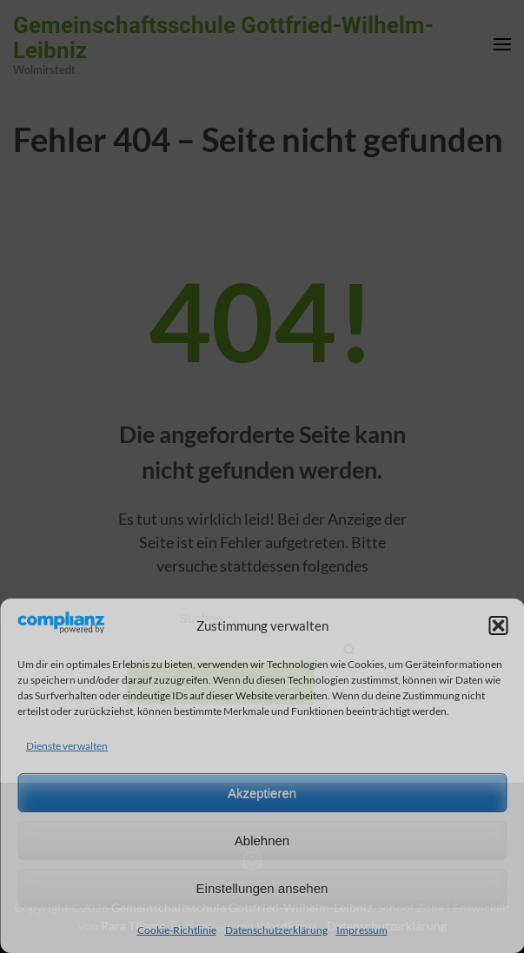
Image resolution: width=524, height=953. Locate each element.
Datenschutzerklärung (276, 929)
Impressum (362, 929)
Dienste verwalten (67, 745)
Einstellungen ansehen (262, 888)
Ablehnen (262, 840)
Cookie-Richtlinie (176, 929)
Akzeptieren (262, 792)
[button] (498, 625)
